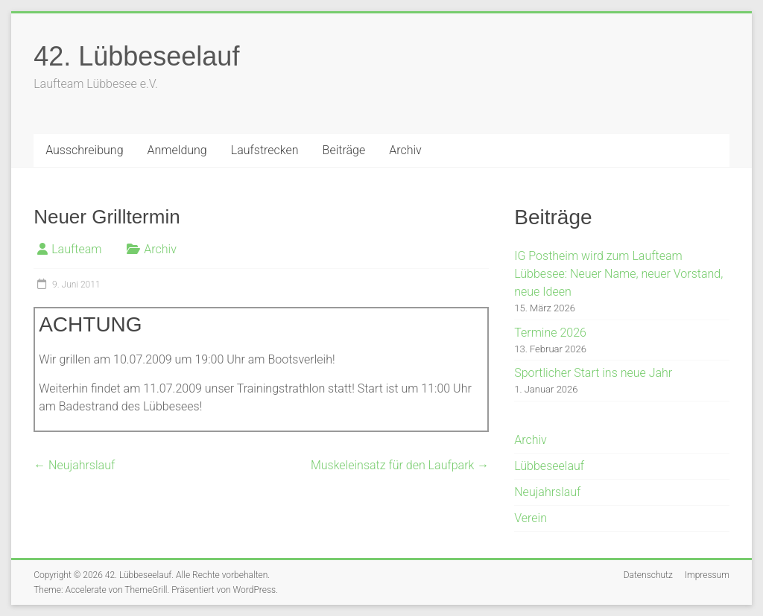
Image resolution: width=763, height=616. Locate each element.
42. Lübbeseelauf (136, 56)
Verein (530, 518)
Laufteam (76, 249)
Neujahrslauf (74, 465)
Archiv (405, 150)
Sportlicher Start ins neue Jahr (593, 373)
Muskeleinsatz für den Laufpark (400, 465)
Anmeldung (177, 150)
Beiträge (344, 150)
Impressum (707, 575)
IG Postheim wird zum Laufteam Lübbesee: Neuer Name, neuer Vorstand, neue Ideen (618, 274)
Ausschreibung (84, 150)
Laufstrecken (265, 150)
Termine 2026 (550, 333)
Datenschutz (648, 575)
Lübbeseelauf (549, 466)
